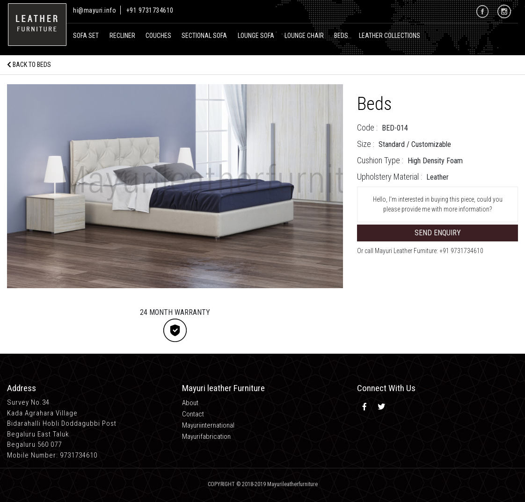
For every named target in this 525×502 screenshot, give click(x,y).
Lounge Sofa (256, 35)
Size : (365, 144)
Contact (193, 414)
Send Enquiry (438, 232)
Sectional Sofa (204, 35)
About (190, 403)
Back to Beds (29, 64)
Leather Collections (389, 35)
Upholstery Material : (389, 177)
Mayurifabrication (206, 436)
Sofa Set (86, 35)
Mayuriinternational (208, 425)
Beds (341, 35)
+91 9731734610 (150, 10)
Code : (367, 127)
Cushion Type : (380, 160)
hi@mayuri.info (95, 10)
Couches (158, 35)
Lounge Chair (304, 35)
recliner (122, 35)
